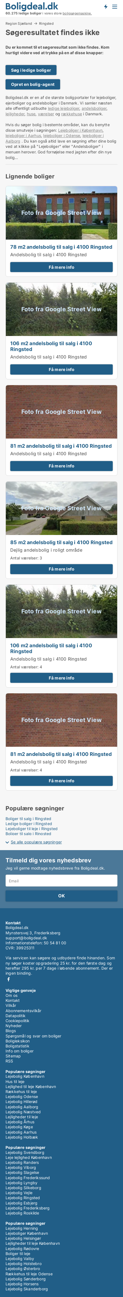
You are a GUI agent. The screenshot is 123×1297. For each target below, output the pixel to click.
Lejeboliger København (27, 1233)
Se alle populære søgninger (36, 842)
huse (31, 113)
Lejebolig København (25, 1076)
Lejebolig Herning (22, 1228)
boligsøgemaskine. (77, 13)
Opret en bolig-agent (33, 84)
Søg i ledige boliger (31, 70)
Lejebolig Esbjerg (21, 1203)
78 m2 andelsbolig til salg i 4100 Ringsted (61, 247)
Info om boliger (20, 1051)
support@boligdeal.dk (26, 937)
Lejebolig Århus (20, 1121)
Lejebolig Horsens (22, 1283)
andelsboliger (94, 108)
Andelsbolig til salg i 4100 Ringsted (48, 254)
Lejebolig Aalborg (22, 1106)
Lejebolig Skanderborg (27, 1288)
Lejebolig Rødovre (22, 1248)
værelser (46, 113)
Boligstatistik (17, 1046)
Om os (11, 995)
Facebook (9, 979)
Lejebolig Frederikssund (28, 1177)
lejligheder (15, 113)
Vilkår (11, 1005)
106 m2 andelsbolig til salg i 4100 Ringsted (51, 346)
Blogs (11, 1030)
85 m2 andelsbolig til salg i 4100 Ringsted (61, 542)
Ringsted (46, 23)
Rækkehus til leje (21, 1091)
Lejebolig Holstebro (24, 1263)
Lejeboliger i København (80, 130)
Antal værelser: (24, 558)
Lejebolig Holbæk (22, 1137)
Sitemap (13, 1056)
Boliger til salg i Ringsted (28, 818)
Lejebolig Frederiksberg (28, 1208)
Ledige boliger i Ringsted (29, 823)
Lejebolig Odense (22, 1096)
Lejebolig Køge (19, 1126)
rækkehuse (71, 113)
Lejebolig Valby (20, 1258)
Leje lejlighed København (29, 1157)
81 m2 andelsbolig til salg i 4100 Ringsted (61, 446)
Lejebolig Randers (22, 1162)
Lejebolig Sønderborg (26, 1278)
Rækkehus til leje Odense (29, 1273)
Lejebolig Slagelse (22, 1172)
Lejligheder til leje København (33, 1243)
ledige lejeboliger (64, 108)
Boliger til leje (18, 1253)
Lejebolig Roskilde (22, 1213)
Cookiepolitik (18, 1020)
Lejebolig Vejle (19, 1192)
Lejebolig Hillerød (22, 1101)
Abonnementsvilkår (23, 1010)
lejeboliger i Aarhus (23, 135)
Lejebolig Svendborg (25, 1152)
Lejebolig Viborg (21, 1167)
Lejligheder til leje (22, 1116)
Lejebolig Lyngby (21, 1182)
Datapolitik (15, 1015)
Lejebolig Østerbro (23, 1268)
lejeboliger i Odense (61, 135)
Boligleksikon (18, 1041)
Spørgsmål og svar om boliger (34, 1036)
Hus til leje (15, 1081)
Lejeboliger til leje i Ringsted (32, 828)
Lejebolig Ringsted (23, 1197)
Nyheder (14, 1025)
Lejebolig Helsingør (23, 1238)
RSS (9, 1061)
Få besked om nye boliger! (105, 6)
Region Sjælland (19, 23)
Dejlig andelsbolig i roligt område (46, 550)
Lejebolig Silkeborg (23, 1187)
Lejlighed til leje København (31, 1086)
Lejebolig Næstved (23, 1111)
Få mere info (61, 267)
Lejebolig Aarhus (21, 1132)
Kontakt (13, 1000)
